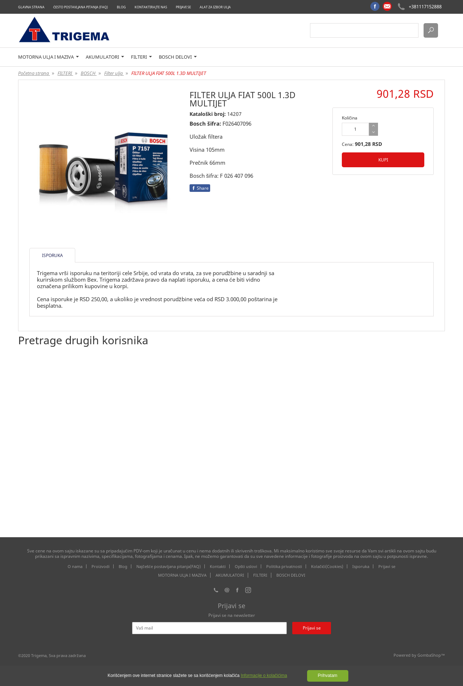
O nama (75, 566)
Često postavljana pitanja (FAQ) (80, 7)
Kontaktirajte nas (151, 7)
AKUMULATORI (105, 57)
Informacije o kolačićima (264, 675)
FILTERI (141, 57)
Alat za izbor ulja (215, 7)
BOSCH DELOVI (178, 57)
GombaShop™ (431, 655)
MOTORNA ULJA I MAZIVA (48, 57)
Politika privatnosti (284, 566)
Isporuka (360, 566)
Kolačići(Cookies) (327, 566)
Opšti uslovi (246, 566)
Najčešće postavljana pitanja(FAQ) (168, 566)
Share (200, 188)
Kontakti (218, 566)
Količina (349, 118)
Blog (121, 7)
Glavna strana (31, 7)
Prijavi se (183, 7)
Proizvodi (101, 566)
